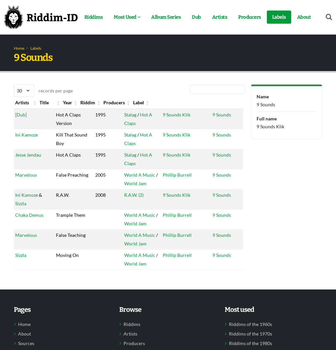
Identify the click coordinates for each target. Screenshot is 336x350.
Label (215, 102)
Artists (219, 17)
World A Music (132, 175)
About (304, 17)
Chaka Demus (29, 215)
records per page (43, 90)
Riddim (124, 102)
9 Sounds (219, 114)
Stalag (123, 114)
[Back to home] (41, 17)
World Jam (128, 183)
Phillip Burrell (172, 175)
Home (19, 48)
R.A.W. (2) (126, 195)
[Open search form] (329, 17)
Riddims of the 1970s (250, 334)
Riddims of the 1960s (250, 324)
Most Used (125, 17)
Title (59, 102)
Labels (279, 17)
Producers (249, 17)
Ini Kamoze (26, 135)
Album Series (166, 17)
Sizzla (20, 203)
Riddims (93, 17)
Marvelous (26, 175)
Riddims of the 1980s (250, 343)
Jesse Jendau (28, 155)
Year (90, 102)
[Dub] (21, 114)
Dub (196, 17)
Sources (26, 343)
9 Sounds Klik (171, 114)
